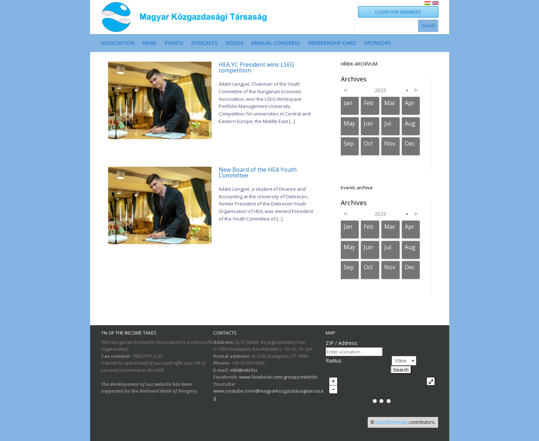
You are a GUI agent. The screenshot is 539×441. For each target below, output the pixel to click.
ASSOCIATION (117, 43)
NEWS (149, 43)
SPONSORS (377, 43)
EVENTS (173, 43)
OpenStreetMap (391, 422)
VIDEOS (234, 43)
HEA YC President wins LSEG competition (256, 67)
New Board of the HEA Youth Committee (258, 172)
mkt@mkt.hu (243, 370)
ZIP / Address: (342, 343)
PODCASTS (204, 43)
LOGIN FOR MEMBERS (398, 12)
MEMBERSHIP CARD (332, 43)
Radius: (334, 360)
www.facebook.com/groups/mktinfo (278, 377)
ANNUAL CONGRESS (275, 43)
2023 (380, 90)
